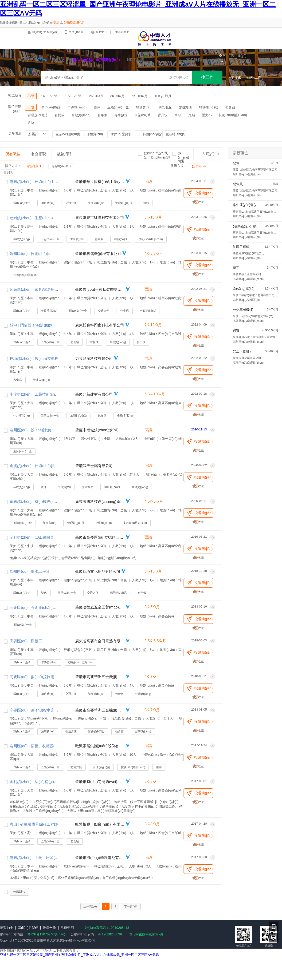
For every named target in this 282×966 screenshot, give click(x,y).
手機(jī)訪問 (76, 32)
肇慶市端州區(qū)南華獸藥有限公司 (255, 169)
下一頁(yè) (130, 906)
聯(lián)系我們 (28, 928)
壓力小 (207, 115)
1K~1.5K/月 (49, 96)
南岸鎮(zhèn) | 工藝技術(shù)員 (36, 394)
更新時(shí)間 (59, 166)
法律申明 (67, 928)
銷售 (236, 163)
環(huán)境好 (50, 107)
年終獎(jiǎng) (76, 107)
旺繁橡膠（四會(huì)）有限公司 (100, 824)
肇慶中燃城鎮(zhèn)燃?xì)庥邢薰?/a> (100, 430)
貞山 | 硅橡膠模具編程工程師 (34, 824)
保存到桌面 (122, 32)
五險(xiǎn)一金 (118, 107)
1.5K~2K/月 (73, 96)
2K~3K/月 (96, 96)
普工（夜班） (243, 351)
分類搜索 (234, 77)
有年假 (102, 115)
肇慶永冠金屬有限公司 (247, 358)
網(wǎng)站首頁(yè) (45, 32)
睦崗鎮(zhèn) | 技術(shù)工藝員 (36, 182)
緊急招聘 (64, 154)
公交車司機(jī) (243, 309)
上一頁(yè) (90, 906)
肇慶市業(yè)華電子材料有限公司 (253, 295)
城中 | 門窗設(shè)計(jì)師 (31, 325)
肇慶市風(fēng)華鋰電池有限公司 (100, 858)
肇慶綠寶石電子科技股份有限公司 (254, 337)
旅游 (30, 123)
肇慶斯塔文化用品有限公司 (97, 571)
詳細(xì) (201, 166)
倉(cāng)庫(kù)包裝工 (248, 288)
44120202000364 (110, 934)
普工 (236, 268)
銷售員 (238, 184)
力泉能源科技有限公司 (94, 359)
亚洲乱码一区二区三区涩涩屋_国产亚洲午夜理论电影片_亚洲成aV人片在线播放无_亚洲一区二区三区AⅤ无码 (79, 955)
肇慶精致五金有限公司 (247, 274)
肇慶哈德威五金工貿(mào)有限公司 (100, 607)
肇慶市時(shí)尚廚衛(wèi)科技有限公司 (100, 782)
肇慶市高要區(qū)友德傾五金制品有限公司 (100, 537)
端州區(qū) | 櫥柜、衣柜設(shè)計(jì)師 (42, 746)
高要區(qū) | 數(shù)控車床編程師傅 (39, 710)
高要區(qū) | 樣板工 (26, 641)
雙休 (97, 107)
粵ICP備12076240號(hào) (46, 934)
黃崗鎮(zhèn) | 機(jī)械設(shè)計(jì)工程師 (44, 502)
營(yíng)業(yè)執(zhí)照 (146, 934)
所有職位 (12, 154)
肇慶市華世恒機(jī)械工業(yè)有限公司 (100, 182)
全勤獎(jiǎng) (80, 115)
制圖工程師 (241, 247)
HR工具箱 (135, 60)
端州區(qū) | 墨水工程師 (30, 571)
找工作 (41, 60)
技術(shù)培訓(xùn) (233, 115)
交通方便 (185, 107)
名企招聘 (38, 154)
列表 (10, 172)
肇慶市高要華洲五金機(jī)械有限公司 (100, 677)
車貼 (178, 115)
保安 (236, 330)
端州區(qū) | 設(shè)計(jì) (30, 430)
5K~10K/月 (140, 96)
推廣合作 (49, 928)
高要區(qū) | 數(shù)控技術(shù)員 (38, 677)
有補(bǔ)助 (143, 115)
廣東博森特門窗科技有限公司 (99, 325)
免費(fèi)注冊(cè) (73, 22)
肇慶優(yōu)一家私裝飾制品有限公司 (100, 289)
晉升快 (163, 115)
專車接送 (121, 115)
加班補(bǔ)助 (208, 107)
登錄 (56, 22)
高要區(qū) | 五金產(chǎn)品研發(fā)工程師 (45, 608)
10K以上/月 (163, 96)
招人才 (59, 60)
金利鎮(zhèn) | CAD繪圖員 (32, 537)
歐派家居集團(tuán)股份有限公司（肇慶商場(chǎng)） (100, 746)
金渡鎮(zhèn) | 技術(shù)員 (32, 466)
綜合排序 (32, 166)
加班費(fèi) (143, 107)
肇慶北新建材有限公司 (94, 394)
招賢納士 (6, 928)
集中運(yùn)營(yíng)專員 (251, 205)
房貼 (191, 115)
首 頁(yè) (20, 60)
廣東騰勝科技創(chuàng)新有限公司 (100, 502)
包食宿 (230, 107)
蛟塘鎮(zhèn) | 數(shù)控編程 (34, 359)
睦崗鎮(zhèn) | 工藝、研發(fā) (34, 858)
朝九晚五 (165, 107)
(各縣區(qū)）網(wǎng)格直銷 (254, 226)
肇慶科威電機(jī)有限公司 (248, 253)
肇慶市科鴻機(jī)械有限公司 (98, 254)
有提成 (59, 115)
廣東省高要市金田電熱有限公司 (100, 641)
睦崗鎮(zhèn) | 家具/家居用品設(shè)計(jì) (44, 289)
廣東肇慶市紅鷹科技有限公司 (99, 217)
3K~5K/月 (117, 96)
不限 (30, 96)
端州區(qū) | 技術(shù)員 (30, 254)
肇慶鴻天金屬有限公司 (94, 466)
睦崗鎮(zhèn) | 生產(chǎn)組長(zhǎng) (41, 218)
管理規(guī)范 (37, 115)
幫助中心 (102, 32)
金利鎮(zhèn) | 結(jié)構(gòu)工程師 (39, 782)
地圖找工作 (253, 77)
